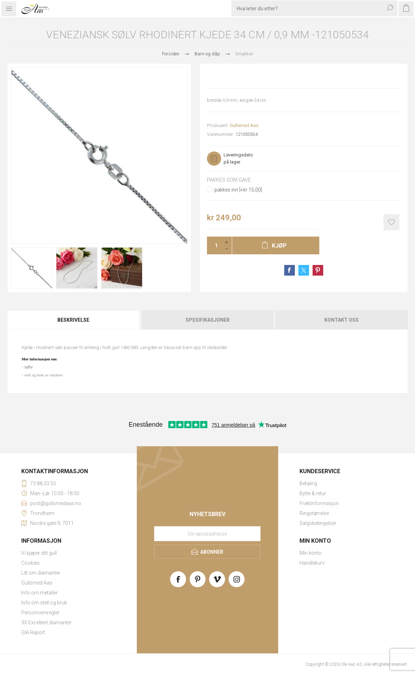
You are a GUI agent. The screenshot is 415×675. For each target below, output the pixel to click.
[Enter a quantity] (214, 245)
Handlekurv (312, 563)
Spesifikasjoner (208, 320)
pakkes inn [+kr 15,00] (238, 190)
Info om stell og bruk (44, 602)
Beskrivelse (73, 320)
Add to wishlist (391, 222)
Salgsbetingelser (317, 523)
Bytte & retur (312, 493)
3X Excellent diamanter (46, 622)
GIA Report (33, 632)
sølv (28, 367)
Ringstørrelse (314, 513)
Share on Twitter (303, 270)
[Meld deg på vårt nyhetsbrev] (207, 533)
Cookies (30, 563)
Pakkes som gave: (229, 180)
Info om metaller (39, 593)
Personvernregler (40, 612)
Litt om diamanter (40, 573)
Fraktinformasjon (319, 503)
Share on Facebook (289, 270)
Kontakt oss (341, 320)
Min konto (310, 553)
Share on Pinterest (318, 270)
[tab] (74, 320)
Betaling (308, 483)
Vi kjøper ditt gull (39, 553)
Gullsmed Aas (244, 125)
